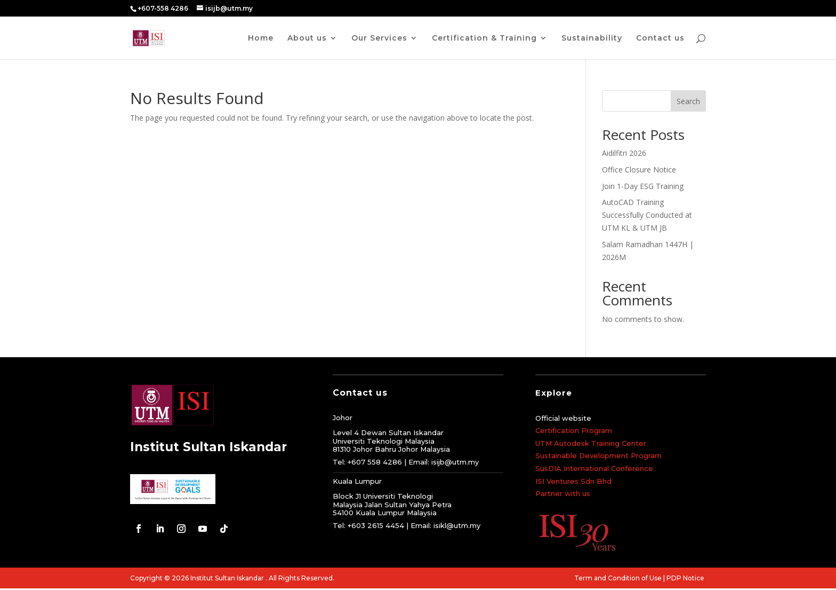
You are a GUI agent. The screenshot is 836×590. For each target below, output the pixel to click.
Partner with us (562, 493)
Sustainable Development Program (598, 455)
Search (688, 101)
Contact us (660, 38)
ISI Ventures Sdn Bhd (573, 481)
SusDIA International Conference (594, 468)
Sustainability (591, 38)
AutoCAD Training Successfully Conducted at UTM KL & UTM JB (647, 215)
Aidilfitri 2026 (624, 153)
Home (261, 38)
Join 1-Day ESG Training (643, 186)
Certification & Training (484, 38)
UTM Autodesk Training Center (590, 443)
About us (307, 38)
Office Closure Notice (639, 169)
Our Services (379, 38)
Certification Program (573, 430)
